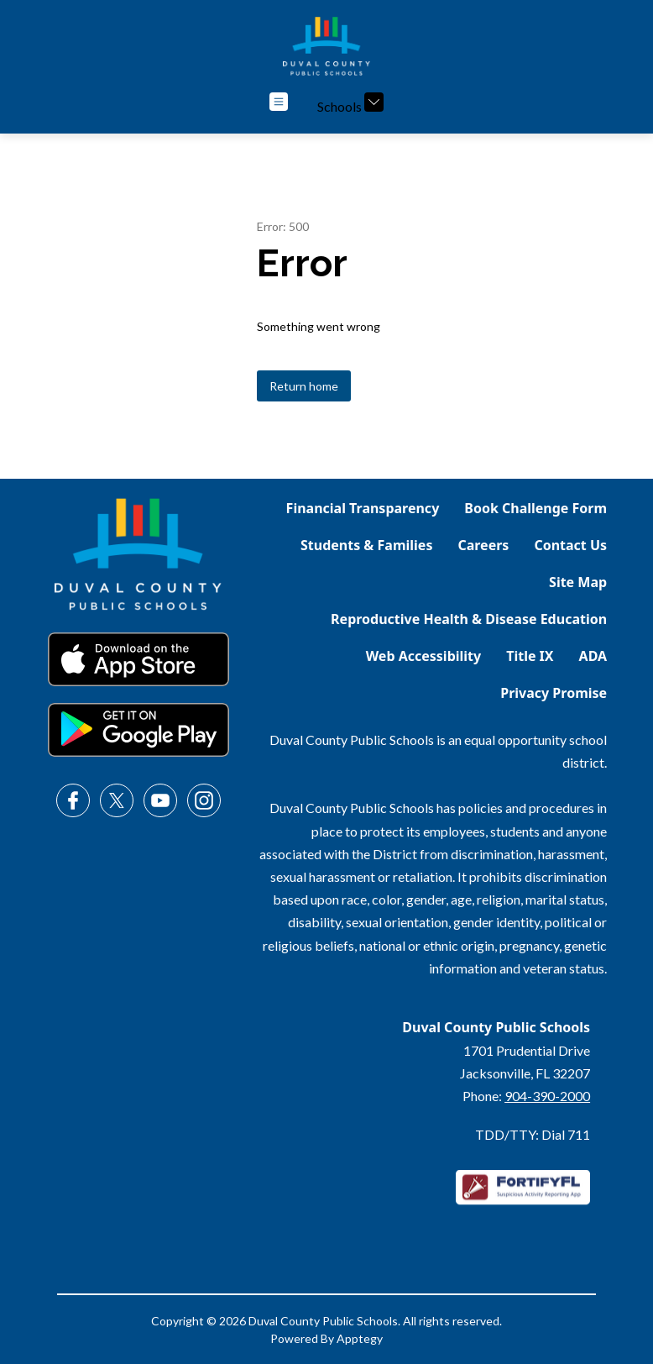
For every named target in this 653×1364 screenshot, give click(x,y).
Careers (483, 545)
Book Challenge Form (535, 508)
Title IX (529, 656)
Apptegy (360, 1338)
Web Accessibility (424, 656)
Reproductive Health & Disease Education (469, 619)
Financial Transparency (363, 508)
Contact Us (570, 545)
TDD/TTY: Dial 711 (532, 1134)
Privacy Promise (553, 693)
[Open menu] (278, 101)
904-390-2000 (547, 1096)
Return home (303, 386)
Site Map (578, 582)
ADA (593, 656)
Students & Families (366, 545)
